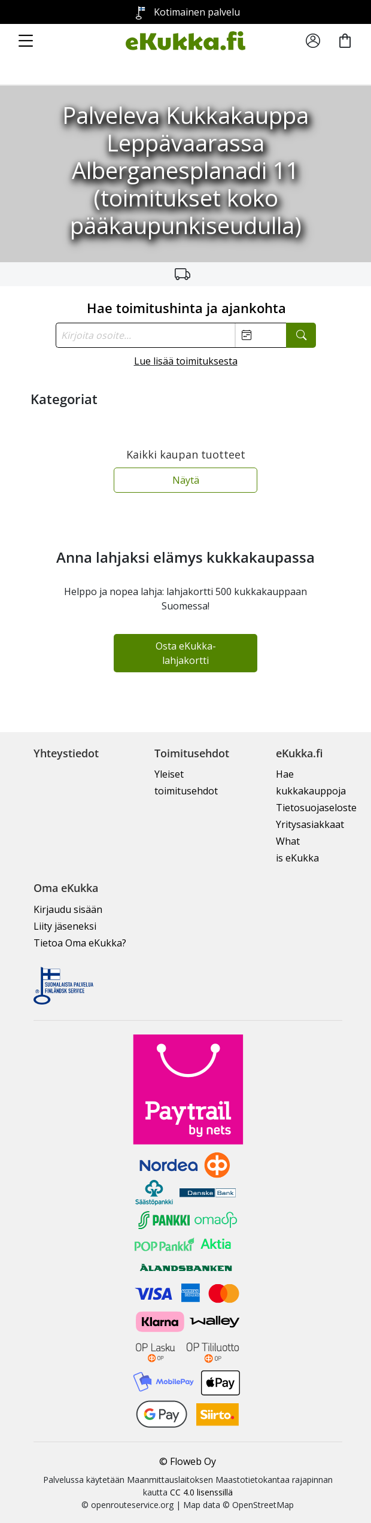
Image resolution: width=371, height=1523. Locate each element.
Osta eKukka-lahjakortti (186, 653)
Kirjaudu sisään (68, 909)
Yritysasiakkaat (310, 824)
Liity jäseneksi (65, 926)
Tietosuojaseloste (316, 807)
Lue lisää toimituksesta (186, 361)
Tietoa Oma (80, 942)
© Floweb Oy (187, 1461)
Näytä (185, 480)
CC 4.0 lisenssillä (201, 1492)
